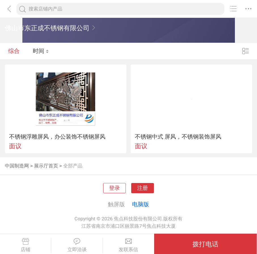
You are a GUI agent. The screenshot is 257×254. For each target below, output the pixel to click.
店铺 (25, 245)
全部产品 (72, 166)
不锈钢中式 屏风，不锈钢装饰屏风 (178, 136)
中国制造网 (17, 166)
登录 (114, 188)
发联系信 (128, 245)
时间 (41, 51)
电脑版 (140, 204)
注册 (142, 188)
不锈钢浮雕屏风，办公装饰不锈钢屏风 (57, 136)
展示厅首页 (46, 166)
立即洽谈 (77, 245)
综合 (14, 51)
